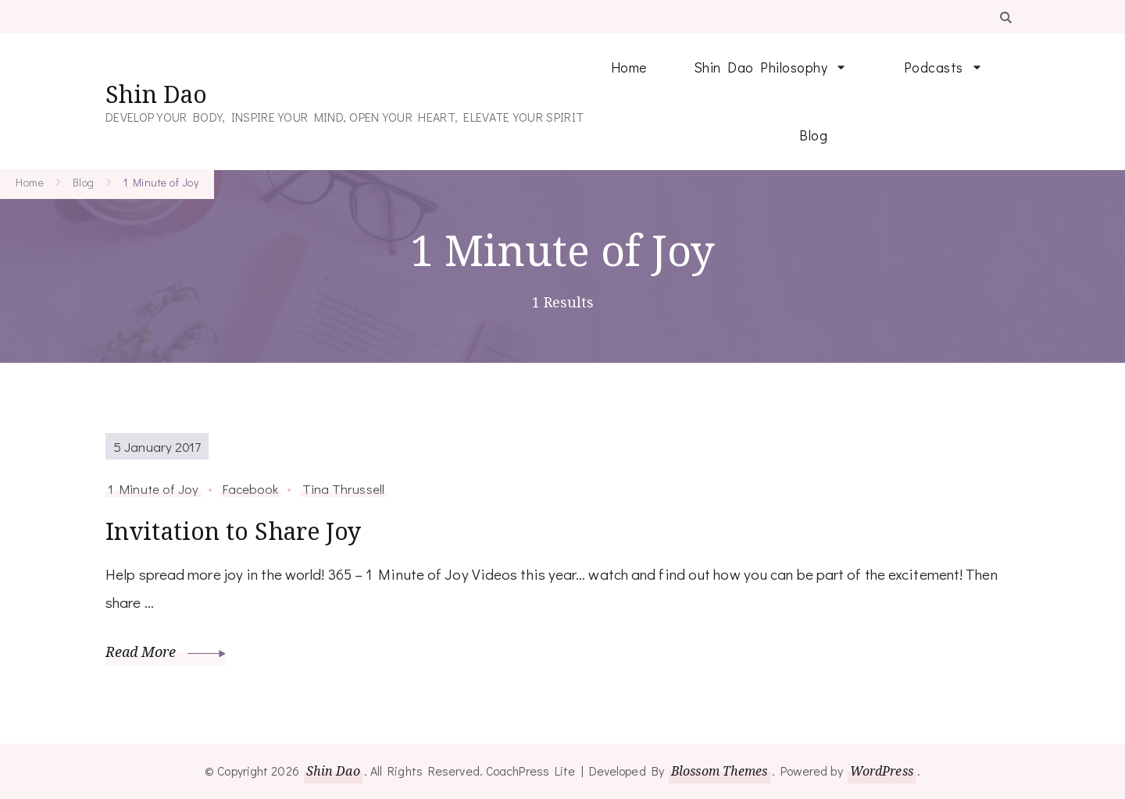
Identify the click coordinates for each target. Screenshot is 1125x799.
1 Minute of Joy (153, 488)
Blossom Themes (719, 770)
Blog (813, 135)
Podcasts (933, 67)
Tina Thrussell (343, 488)
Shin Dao (156, 94)
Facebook (251, 488)
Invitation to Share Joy (233, 531)
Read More (165, 651)
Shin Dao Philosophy (761, 67)
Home (629, 67)
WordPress (881, 770)
